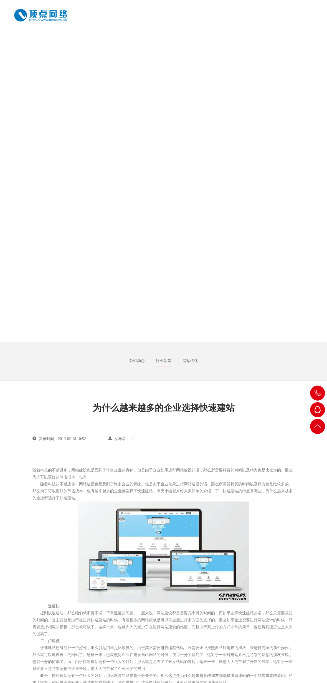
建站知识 (248, 18)
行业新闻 (163, 361)
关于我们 (162, 18)
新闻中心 (277, 18)
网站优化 (190, 361)
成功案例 (191, 18)
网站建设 (220, 18)
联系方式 (305, 18)
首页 (138, 18)
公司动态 (137, 361)
